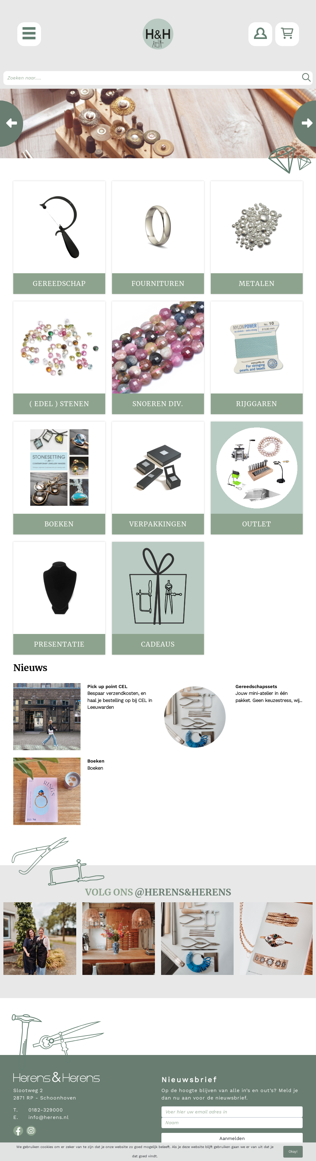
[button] (29, 34)
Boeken (59, 524)
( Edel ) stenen (59, 404)
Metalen (257, 283)
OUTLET (256, 524)
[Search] (158, 78)
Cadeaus (158, 644)
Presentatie (59, 644)
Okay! (293, 1152)
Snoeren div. (157, 404)
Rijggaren (256, 404)
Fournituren (158, 283)
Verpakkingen (158, 524)
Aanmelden (232, 1138)
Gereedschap (59, 283)
